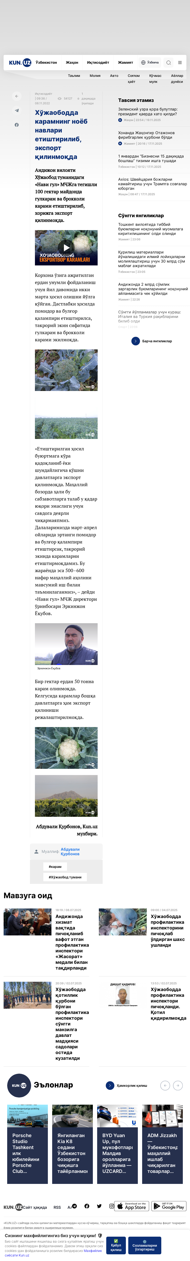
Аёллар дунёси (177, 79)
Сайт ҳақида (35, 1207)
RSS (57, 1207)
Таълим (74, 76)
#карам (55, 867)
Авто (114, 76)
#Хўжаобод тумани (65, 877)
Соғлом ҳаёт (134, 79)
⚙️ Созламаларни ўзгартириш (145, 1245)
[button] (165, 1086)
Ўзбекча (150, 62)
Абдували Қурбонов (70, 851)
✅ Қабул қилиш (116, 1245)
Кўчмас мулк (155, 79)
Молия (95, 76)
